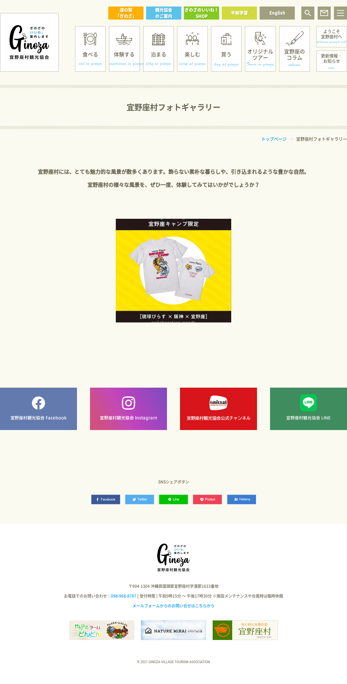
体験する (124, 54)
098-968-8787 (123, 596)
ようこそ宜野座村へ (331, 33)
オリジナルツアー (260, 54)
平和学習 (239, 12)
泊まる (158, 54)
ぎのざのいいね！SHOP (202, 13)
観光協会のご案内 (163, 13)
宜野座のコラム (294, 54)
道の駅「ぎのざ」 (126, 13)
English (277, 12)
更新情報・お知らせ (331, 58)
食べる (90, 54)
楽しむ (192, 54)
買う (226, 54)
